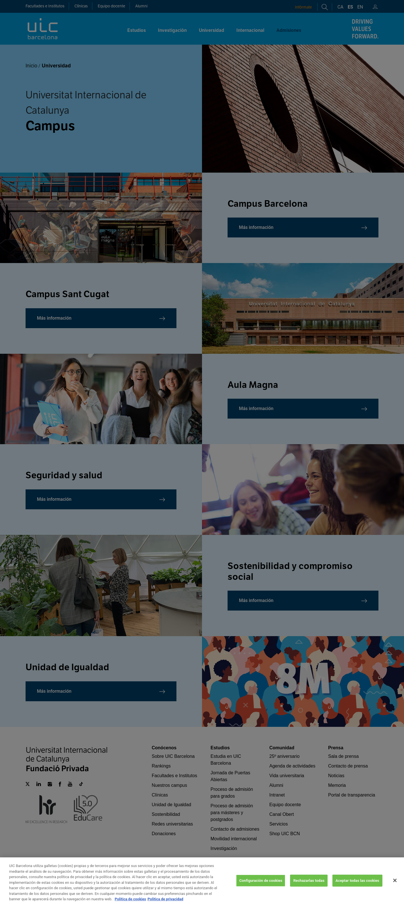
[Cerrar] (395, 885)
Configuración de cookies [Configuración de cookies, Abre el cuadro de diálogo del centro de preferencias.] (260, 885)
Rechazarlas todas (308, 885)
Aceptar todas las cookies (357, 885)
